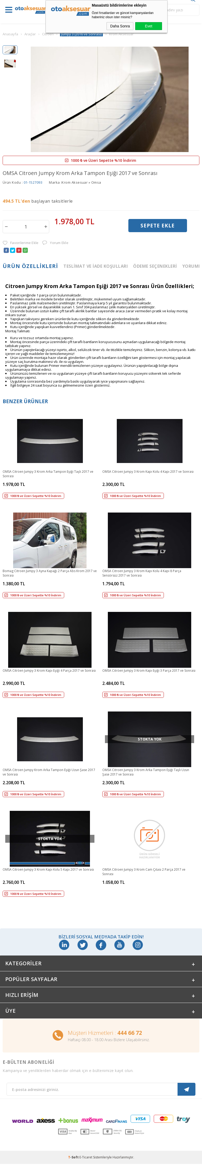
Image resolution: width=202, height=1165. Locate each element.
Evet (148, 26)
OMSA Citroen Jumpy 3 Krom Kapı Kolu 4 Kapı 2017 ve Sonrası (148, 471)
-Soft (73, 1158)
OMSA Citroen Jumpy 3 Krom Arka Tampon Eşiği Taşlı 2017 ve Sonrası (48, 473)
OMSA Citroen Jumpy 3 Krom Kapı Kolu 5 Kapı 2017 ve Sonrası (48, 869)
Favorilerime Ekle (20, 243)
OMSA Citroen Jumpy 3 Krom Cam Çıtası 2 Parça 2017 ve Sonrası (143, 871)
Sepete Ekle (157, 226)
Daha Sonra (120, 26)
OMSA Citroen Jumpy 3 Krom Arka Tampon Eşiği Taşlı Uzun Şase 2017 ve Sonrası (145, 772)
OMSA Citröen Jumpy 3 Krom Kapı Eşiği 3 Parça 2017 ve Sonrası (148, 670)
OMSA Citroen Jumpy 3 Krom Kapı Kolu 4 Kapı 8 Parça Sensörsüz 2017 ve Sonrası (141, 573)
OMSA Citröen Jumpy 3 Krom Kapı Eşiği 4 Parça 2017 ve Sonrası (49, 670)
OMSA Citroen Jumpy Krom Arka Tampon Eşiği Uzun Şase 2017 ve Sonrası (49, 772)
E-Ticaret (85, 1158)
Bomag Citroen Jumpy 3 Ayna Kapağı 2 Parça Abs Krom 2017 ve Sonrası (50, 573)
